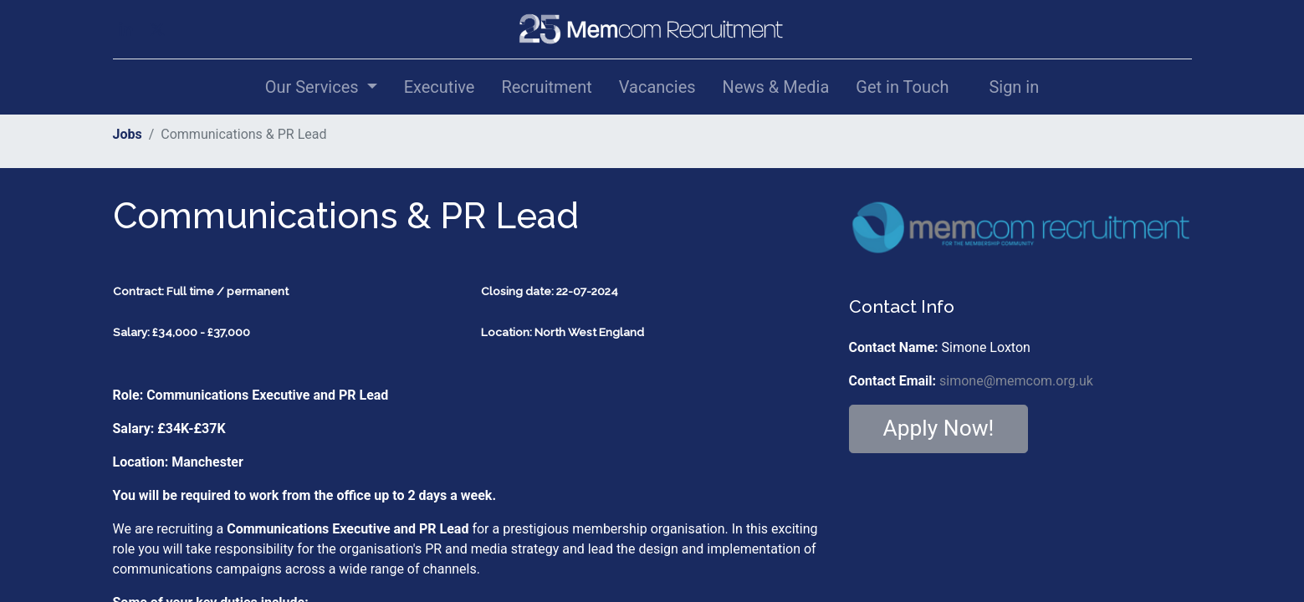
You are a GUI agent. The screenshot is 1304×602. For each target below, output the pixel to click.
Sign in (1014, 87)
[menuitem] (439, 87)
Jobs (127, 134)
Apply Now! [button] (939, 428)
